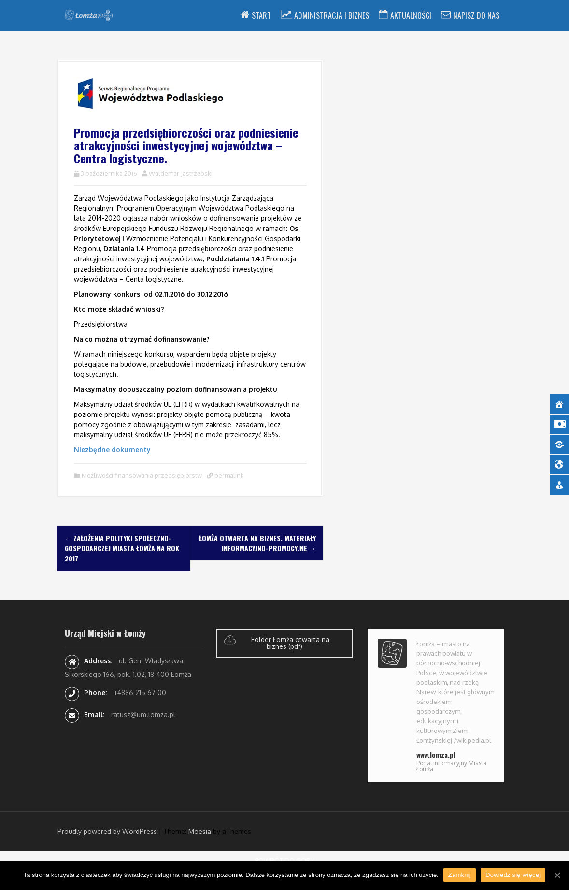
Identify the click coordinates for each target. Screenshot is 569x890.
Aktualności (410, 15)
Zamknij (459, 874)
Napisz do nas (476, 15)
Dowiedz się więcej (513, 874)
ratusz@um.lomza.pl (143, 714)
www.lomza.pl (435, 754)
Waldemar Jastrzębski (181, 173)
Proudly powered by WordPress (107, 831)
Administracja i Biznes (331, 15)
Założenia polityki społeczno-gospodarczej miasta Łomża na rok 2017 (122, 548)
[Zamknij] (557, 875)
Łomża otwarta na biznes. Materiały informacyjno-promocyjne (257, 543)
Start (261, 15)
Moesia (199, 831)
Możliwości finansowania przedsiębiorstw (142, 475)
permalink (228, 475)
